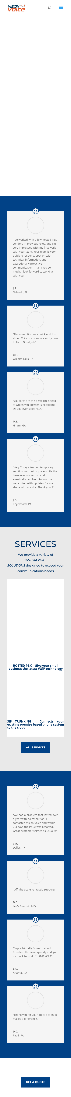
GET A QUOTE (35, 1082)
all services (35, 747)
